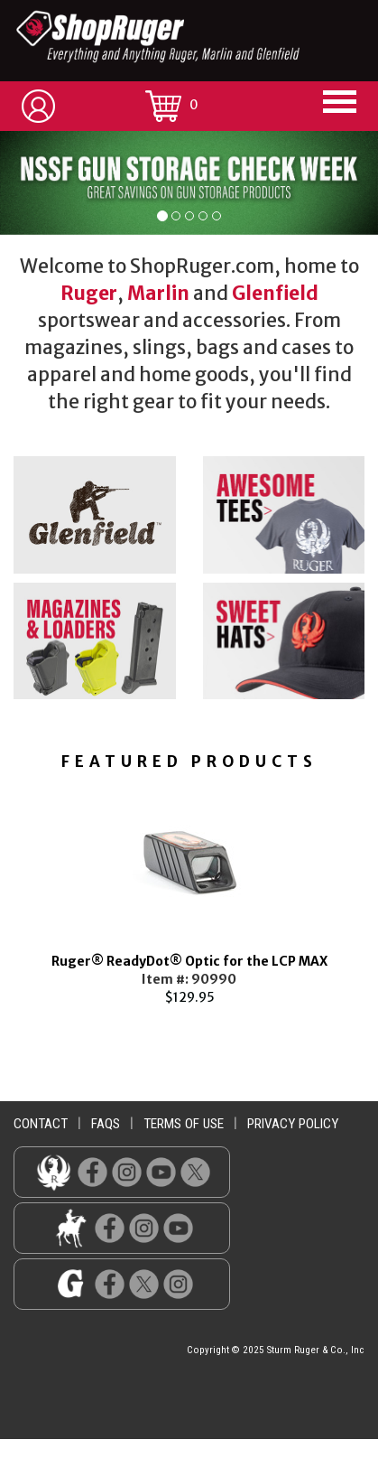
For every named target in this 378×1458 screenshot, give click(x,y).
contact (41, 1124)
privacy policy (292, 1124)
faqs (105, 1124)
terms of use (183, 1124)
